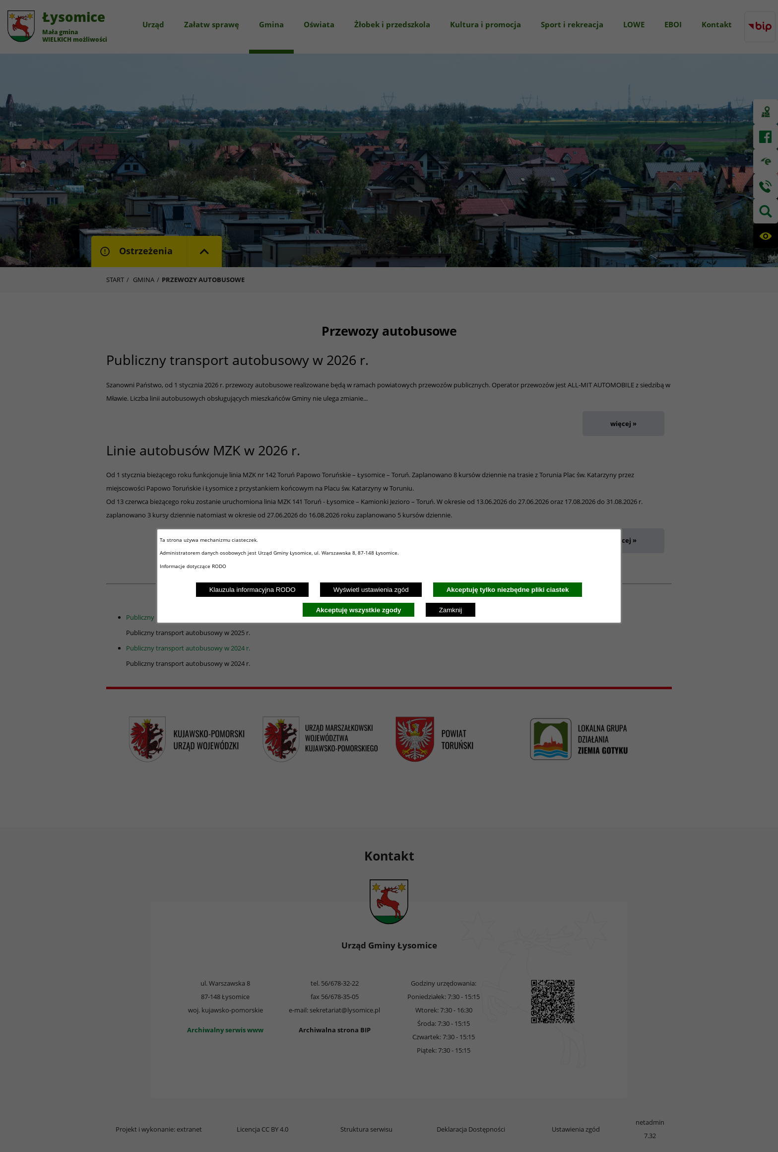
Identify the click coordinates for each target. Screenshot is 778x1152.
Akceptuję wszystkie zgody (358, 610)
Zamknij (450, 610)
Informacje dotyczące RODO (194, 566)
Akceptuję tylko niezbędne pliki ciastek (508, 589)
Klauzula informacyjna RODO (252, 589)
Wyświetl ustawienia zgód (371, 589)
